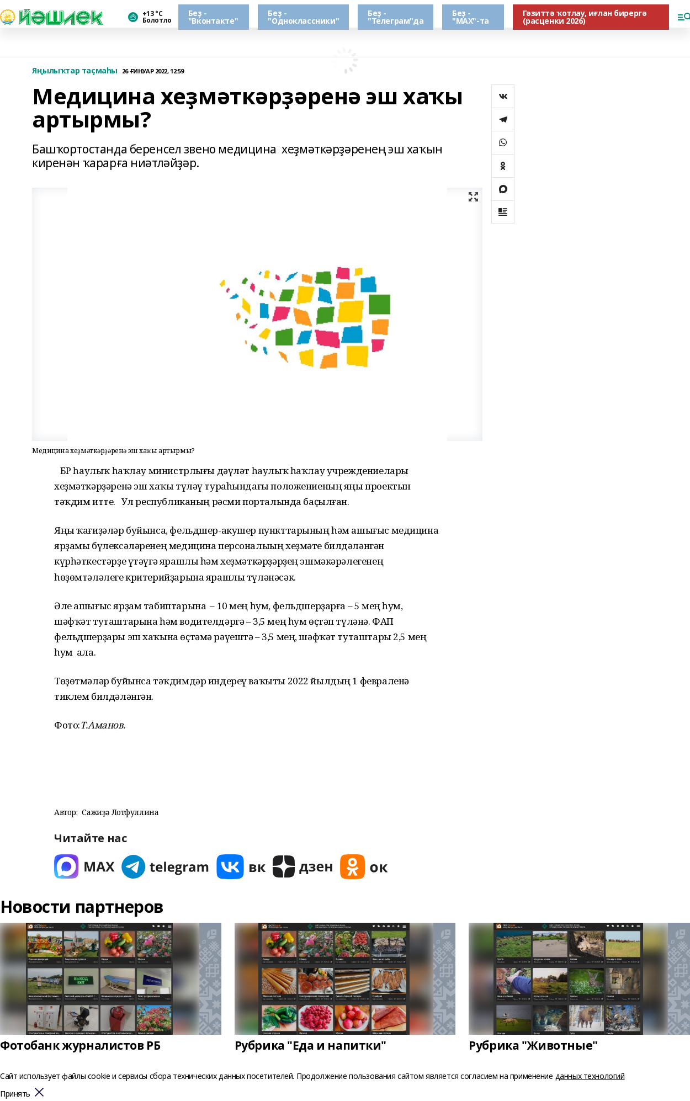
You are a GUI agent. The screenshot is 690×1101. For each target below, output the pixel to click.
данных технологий (590, 1076)
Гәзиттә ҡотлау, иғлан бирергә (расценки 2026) (585, 17)
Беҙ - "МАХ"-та (470, 17)
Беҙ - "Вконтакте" (213, 17)
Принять (15, 1094)
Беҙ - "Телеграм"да (395, 17)
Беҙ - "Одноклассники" (303, 17)
